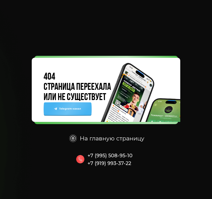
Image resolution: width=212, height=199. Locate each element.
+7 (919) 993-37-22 (109, 163)
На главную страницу (112, 138)
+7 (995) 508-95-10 (110, 156)
